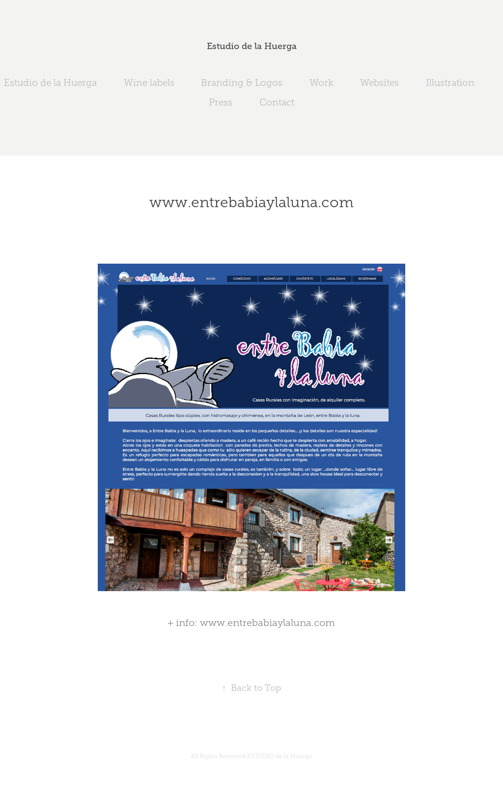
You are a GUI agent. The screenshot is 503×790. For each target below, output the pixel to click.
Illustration (450, 83)
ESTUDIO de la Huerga (279, 756)
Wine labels (149, 83)
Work (321, 83)
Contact (276, 102)
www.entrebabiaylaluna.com (267, 622)
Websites (379, 83)
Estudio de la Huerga (252, 46)
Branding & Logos (241, 83)
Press (220, 102)
